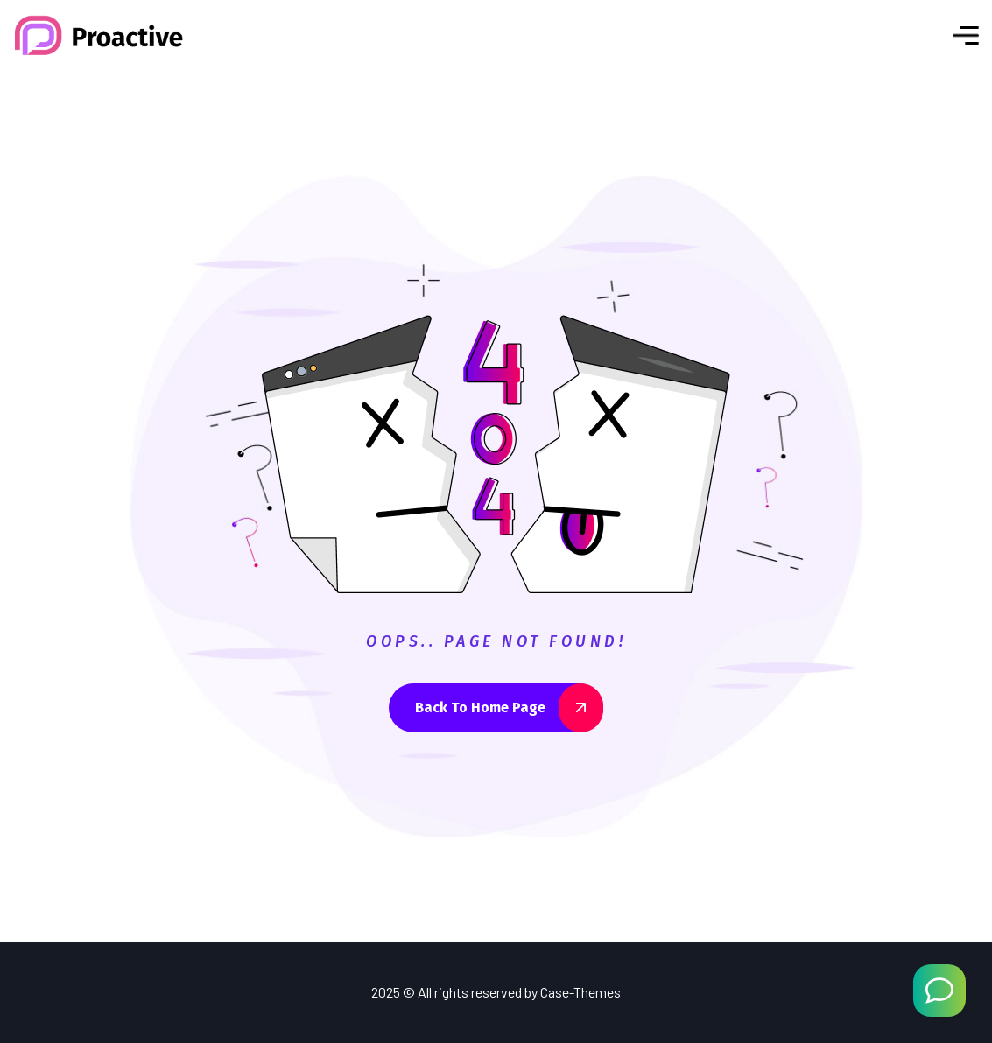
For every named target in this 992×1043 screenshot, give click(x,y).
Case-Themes (580, 992)
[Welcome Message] (939, 990)
